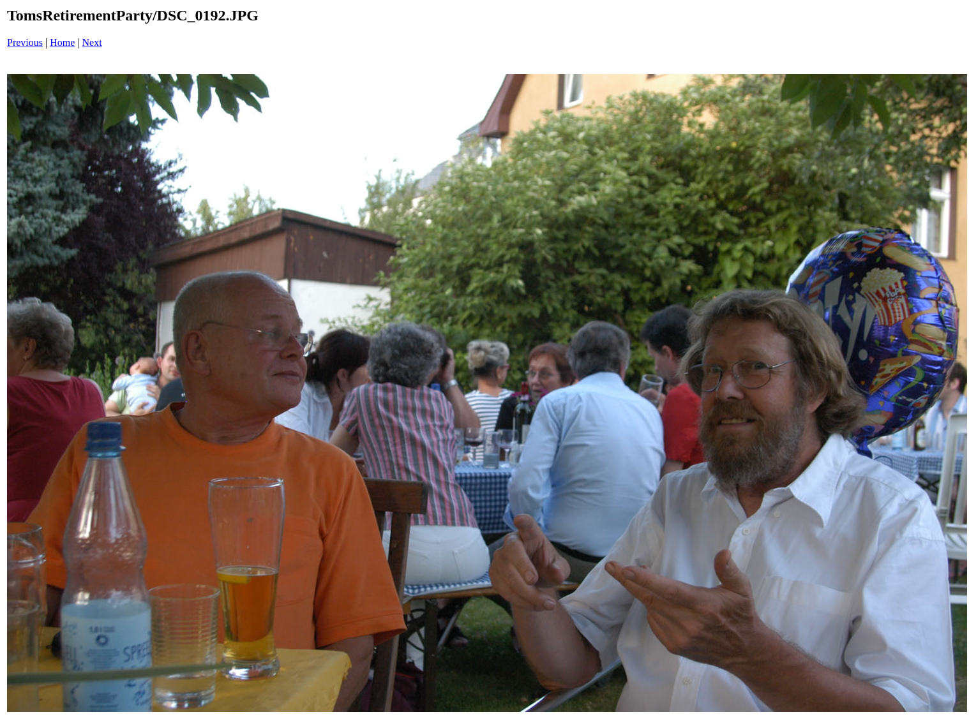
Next (92, 42)
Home (62, 42)
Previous (25, 42)
